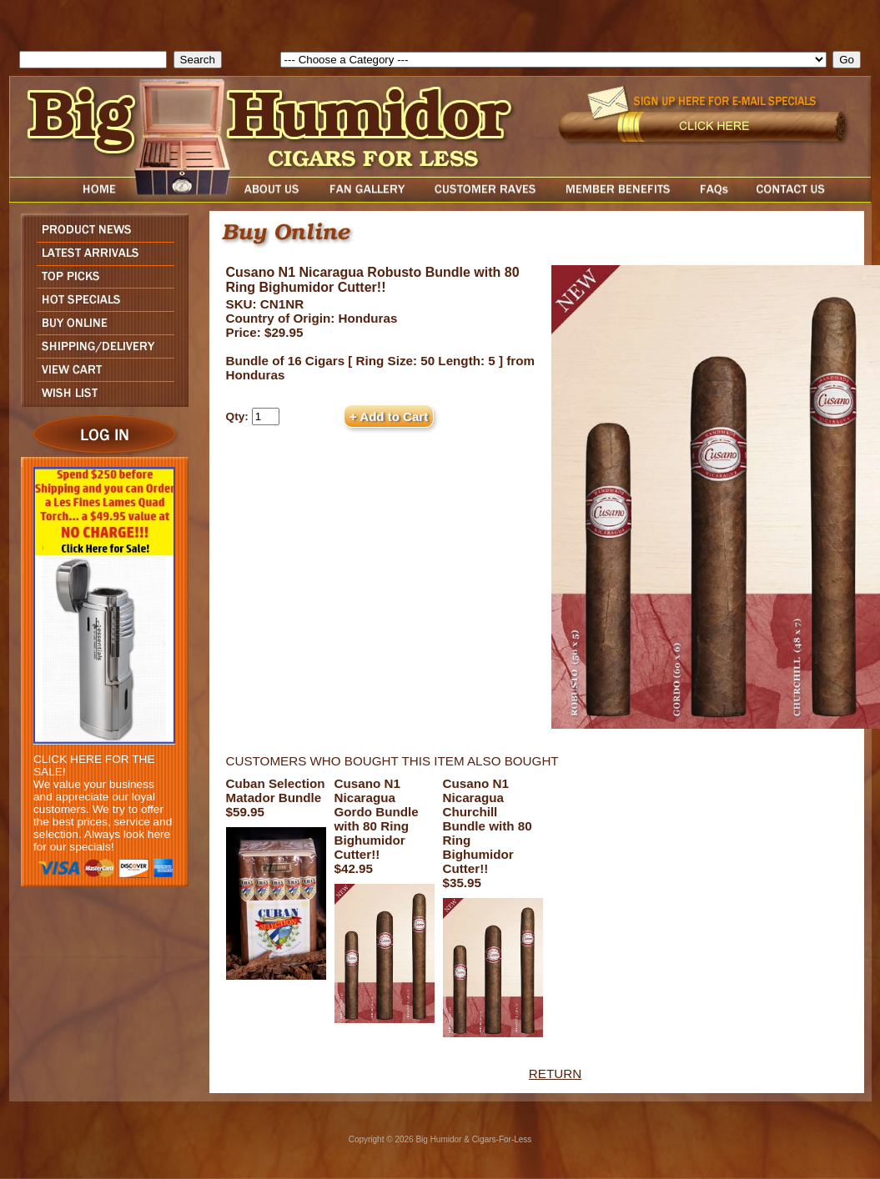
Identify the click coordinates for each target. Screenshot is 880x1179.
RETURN (555, 1073)
